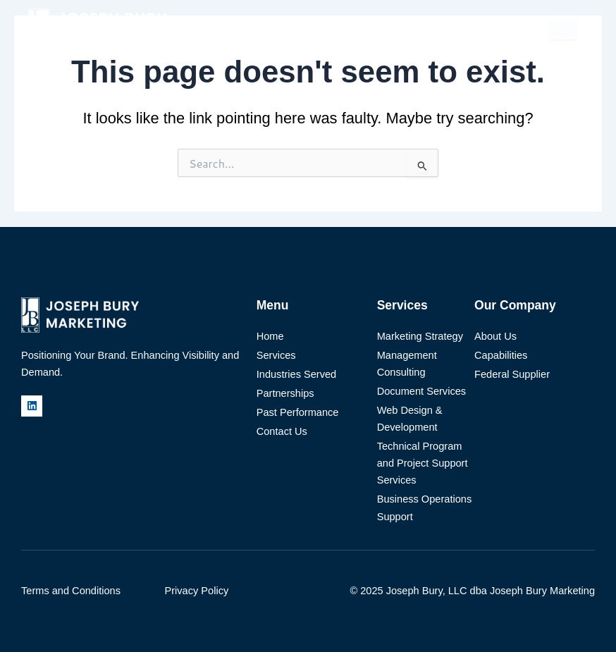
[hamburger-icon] (563, 29)
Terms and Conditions (71, 590)
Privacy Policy (197, 590)
